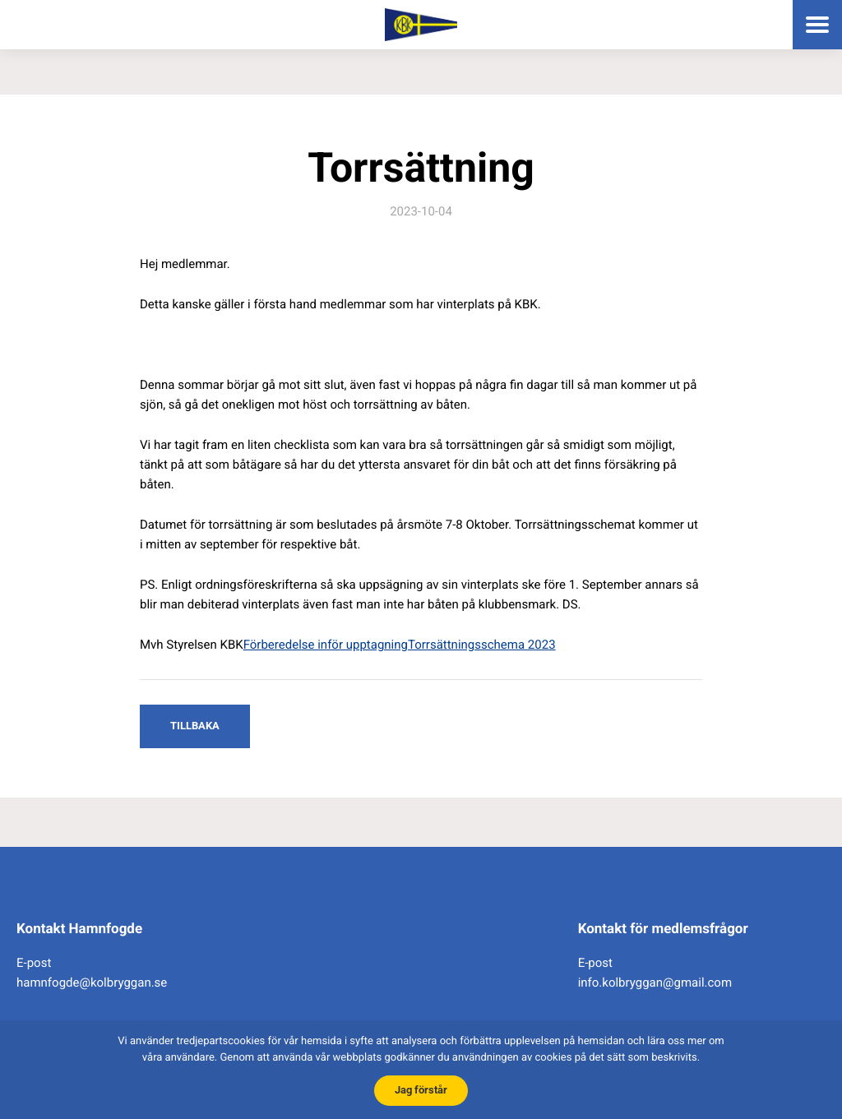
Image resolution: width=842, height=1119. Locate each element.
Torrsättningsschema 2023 (482, 644)
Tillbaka (195, 725)
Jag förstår (421, 1090)
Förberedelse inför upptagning (325, 644)
